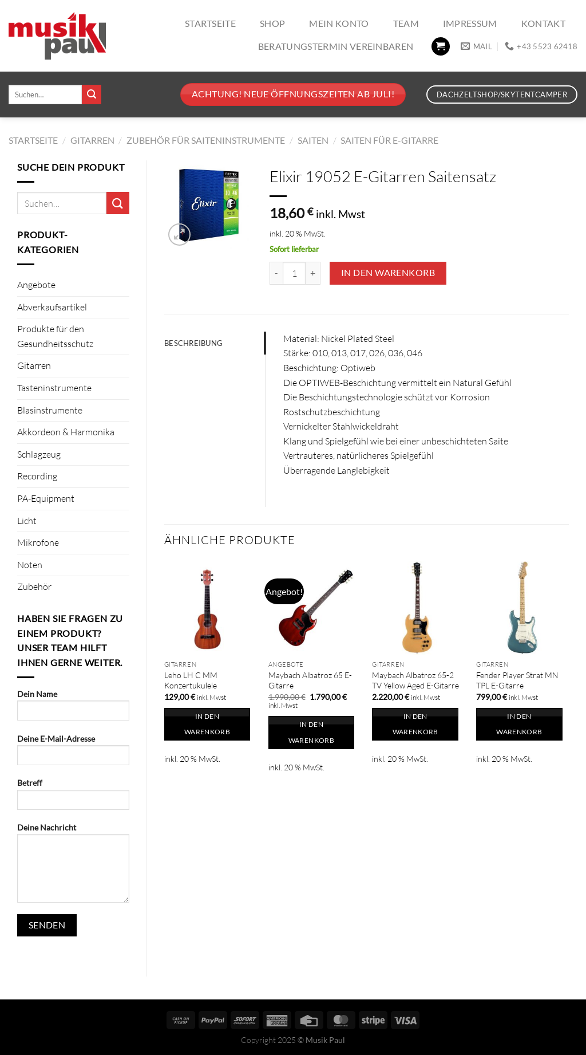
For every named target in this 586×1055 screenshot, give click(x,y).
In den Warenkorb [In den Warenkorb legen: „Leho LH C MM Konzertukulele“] (207, 724)
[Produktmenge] (294, 273)
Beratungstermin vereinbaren (336, 46)
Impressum (470, 23)
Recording (37, 476)
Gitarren (92, 140)
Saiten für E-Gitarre (389, 140)
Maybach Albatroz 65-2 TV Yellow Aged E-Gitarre (415, 680)
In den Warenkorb (388, 272)
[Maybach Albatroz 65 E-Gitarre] (314, 607)
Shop (272, 23)
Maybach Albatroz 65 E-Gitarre (310, 680)
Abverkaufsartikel (52, 307)
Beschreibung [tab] (193, 343)
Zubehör (34, 586)
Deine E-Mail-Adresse (73, 753)
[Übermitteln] (91, 94)
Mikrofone (38, 542)
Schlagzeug (39, 454)
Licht (27, 520)
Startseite (210, 23)
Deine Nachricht (73, 866)
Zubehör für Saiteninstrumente (205, 140)
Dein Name (73, 709)
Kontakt (543, 23)
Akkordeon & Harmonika (65, 432)
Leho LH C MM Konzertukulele (190, 680)
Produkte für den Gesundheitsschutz (55, 336)
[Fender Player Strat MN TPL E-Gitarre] (522, 607)
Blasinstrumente (49, 410)
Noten (29, 564)
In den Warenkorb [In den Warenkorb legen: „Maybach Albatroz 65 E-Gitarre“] (311, 732)
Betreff (73, 797)
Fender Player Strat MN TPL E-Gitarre (517, 680)
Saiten (313, 140)
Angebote (36, 284)
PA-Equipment (45, 498)
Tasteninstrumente (54, 387)
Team (406, 23)
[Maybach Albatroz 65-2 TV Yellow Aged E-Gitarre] (418, 607)
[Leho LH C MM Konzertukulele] (210, 607)
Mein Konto (339, 23)
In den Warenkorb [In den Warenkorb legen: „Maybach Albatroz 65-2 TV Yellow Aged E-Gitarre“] (415, 724)
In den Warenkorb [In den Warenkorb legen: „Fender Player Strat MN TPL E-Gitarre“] (519, 724)
